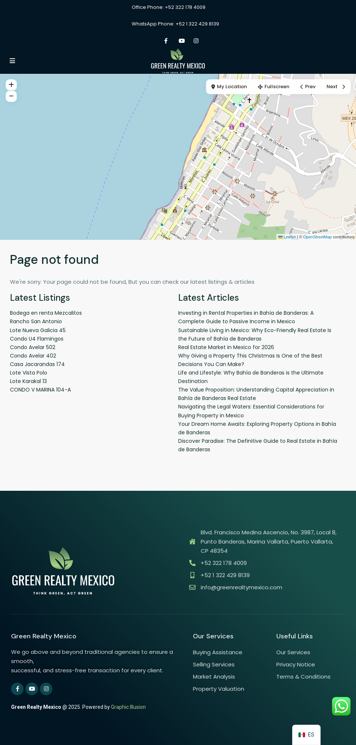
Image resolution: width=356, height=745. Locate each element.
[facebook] (165, 40)
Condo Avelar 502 (32, 347)
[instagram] (196, 40)
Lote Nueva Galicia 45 (38, 330)
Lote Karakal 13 (28, 381)
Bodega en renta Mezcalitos (46, 313)
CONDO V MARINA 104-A (40, 389)
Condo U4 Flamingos (36, 338)
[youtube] (181, 40)
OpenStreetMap (317, 237)
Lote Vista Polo (28, 372)
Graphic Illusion (128, 707)
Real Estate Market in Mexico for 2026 (226, 347)
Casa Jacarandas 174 (37, 364)
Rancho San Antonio (36, 321)
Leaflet (287, 237)
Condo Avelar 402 (33, 355)
